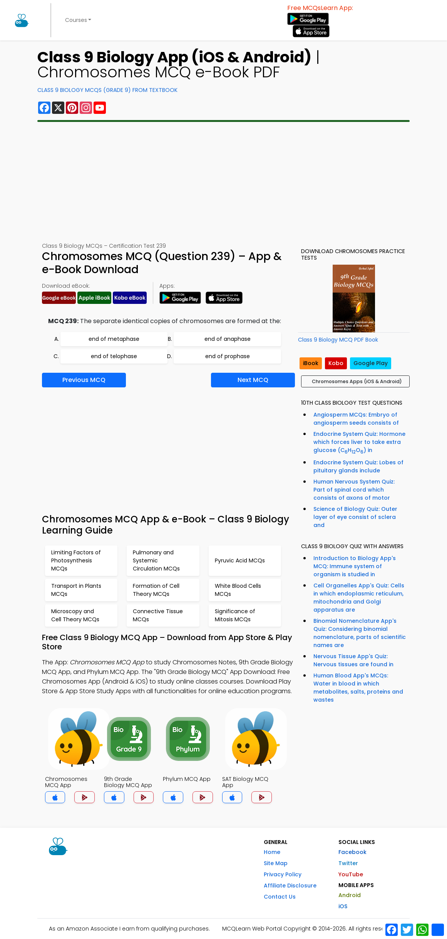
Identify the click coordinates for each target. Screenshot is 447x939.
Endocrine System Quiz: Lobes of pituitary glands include (358, 466)
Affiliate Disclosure (290, 885)
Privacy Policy (282, 874)
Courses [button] (76, 20)
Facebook (352, 852)
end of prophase (227, 356)
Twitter (348, 863)
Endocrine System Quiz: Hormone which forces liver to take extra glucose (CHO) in (359, 442)
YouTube (350, 874)
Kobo (335, 363)
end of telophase (114, 356)
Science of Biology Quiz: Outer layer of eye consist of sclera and (355, 517)
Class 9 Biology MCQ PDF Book (338, 340)
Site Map (276, 863)
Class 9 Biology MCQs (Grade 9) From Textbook (107, 90)
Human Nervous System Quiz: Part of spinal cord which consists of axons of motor (354, 490)
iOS (342, 906)
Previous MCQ (83, 379)
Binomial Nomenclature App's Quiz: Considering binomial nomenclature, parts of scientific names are (359, 633)
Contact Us (280, 897)
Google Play (370, 363)
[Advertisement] (223, 182)
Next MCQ (253, 379)
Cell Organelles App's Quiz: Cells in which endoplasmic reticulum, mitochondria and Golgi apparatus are (358, 598)
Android (349, 895)
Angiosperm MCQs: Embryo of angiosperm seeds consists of (356, 419)
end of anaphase (227, 339)
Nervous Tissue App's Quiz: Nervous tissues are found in (353, 660)
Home (272, 852)
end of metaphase (114, 339)
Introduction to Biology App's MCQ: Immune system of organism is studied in (354, 566)
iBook (310, 363)
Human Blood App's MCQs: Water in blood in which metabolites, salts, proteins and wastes (358, 688)
